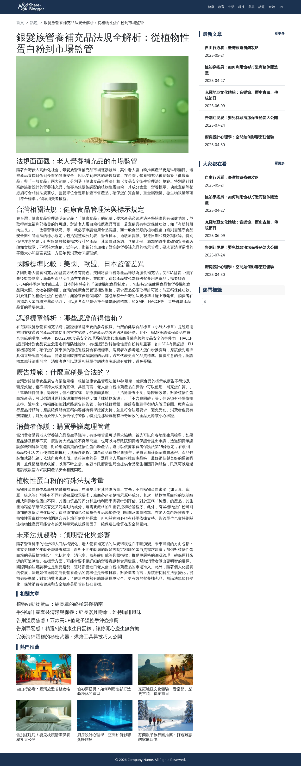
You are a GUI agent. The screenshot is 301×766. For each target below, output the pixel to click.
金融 (272, 7)
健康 (211, 7)
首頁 (20, 22)
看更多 (280, 33)
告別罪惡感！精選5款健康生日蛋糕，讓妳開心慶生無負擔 (77, 628)
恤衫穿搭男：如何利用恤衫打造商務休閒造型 (104, 691)
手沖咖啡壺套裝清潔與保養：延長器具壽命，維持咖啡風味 (78, 612)
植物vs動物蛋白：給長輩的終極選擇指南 (59, 604)
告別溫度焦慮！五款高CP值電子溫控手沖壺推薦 (67, 620)
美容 (251, 7)
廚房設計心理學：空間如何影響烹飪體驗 (104, 737)
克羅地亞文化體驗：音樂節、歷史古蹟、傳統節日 (165, 691)
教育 (221, 7)
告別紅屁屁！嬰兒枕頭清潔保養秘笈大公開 (43, 737)
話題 (261, 7)
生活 (231, 7)
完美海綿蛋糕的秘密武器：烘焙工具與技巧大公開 (69, 636)
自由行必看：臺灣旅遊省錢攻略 (43, 688)
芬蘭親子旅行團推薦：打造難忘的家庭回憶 (165, 737)
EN (281, 7)
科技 (241, 7)
